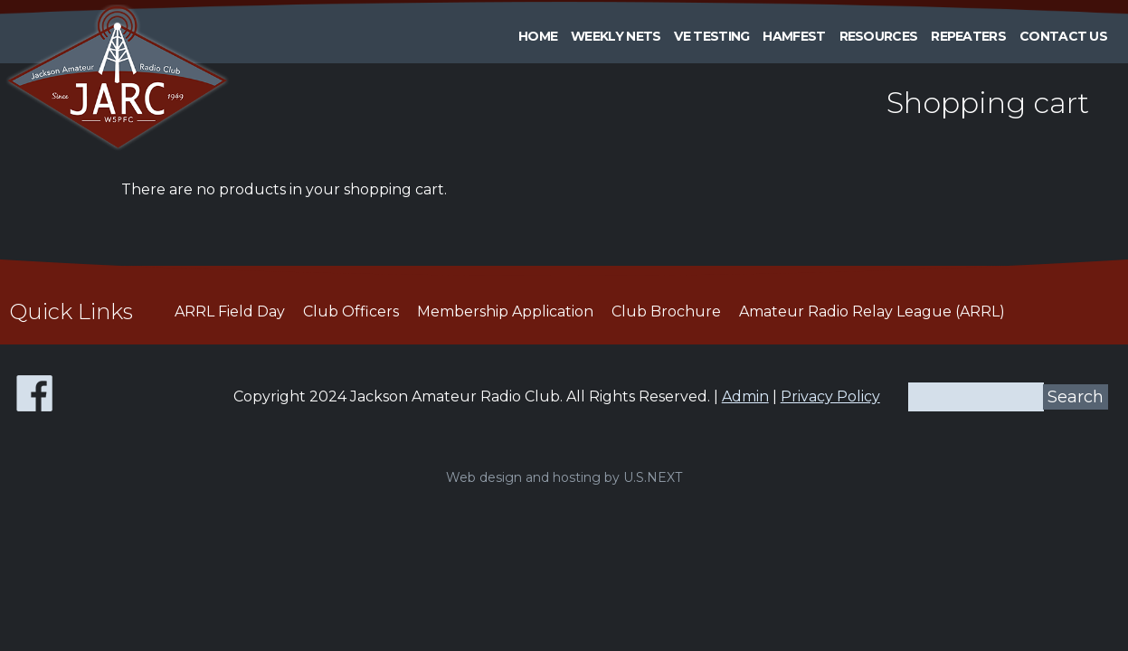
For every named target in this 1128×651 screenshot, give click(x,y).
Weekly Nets (615, 36)
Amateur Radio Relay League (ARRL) (872, 311)
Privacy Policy (830, 396)
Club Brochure (666, 311)
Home (537, 36)
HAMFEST (794, 36)
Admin (745, 396)
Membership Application (505, 311)
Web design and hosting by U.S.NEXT (564, 477)
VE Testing (711, 36)
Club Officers (351, 311)
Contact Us (1063, 36)
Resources (878, 36)
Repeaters (968, 36)
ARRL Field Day (230, 311)
